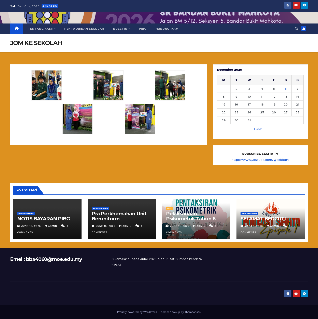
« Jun (258, 129)
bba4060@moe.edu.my (54, 259)
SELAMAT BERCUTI (263, 219)
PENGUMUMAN (25, 213)
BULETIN (120, 29)
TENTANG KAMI (41, 29)
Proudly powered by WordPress (137, 312)
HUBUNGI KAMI (167, 29)
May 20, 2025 (254, 226)
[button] (296, 29)
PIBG (143, 29)
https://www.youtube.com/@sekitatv (260, 160)
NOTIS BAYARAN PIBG (43, 219)
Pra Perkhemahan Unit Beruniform (119, 216)
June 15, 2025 (31, 226)
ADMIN (51, 226)
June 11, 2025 (180, 226)
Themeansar (192, 312)
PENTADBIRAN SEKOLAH (84, 29)
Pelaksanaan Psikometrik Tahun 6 (190, 216)
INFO (169, 208)
